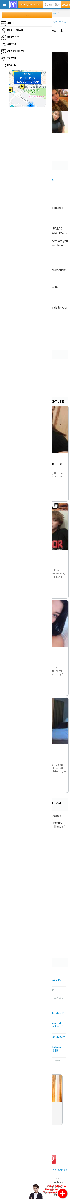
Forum (9, 65)
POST (27, 15)
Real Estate (12, 30)
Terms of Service (56, 1170)
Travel (9, 58)
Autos (8, 44)
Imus (53, 13)
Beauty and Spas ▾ (31, 4)
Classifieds (12, 51)
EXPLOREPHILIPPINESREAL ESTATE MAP (27, 78)
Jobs (7, 23)
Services (10, 37)
